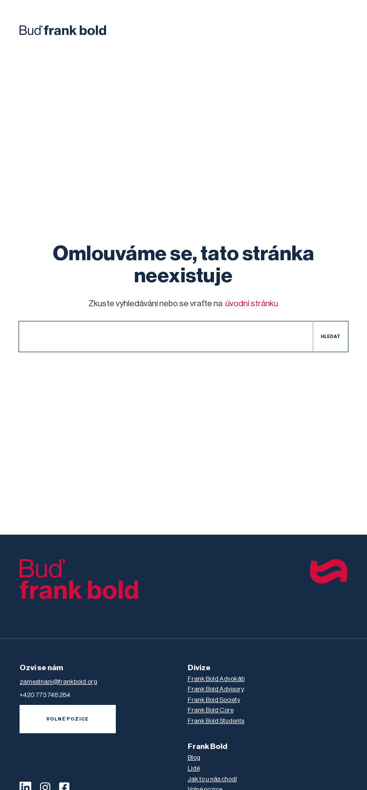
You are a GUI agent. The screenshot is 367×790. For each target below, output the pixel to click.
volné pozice (67, 719)
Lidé (194, 768)
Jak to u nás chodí (212, 779)
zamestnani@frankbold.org (58, 681)
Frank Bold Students (216, 721)
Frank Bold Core (211, 710)
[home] (63, 30)
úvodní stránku (251, 303)
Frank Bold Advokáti (216, 679)
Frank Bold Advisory (216, 689)
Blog (194, 757)
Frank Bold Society (214, 700)
